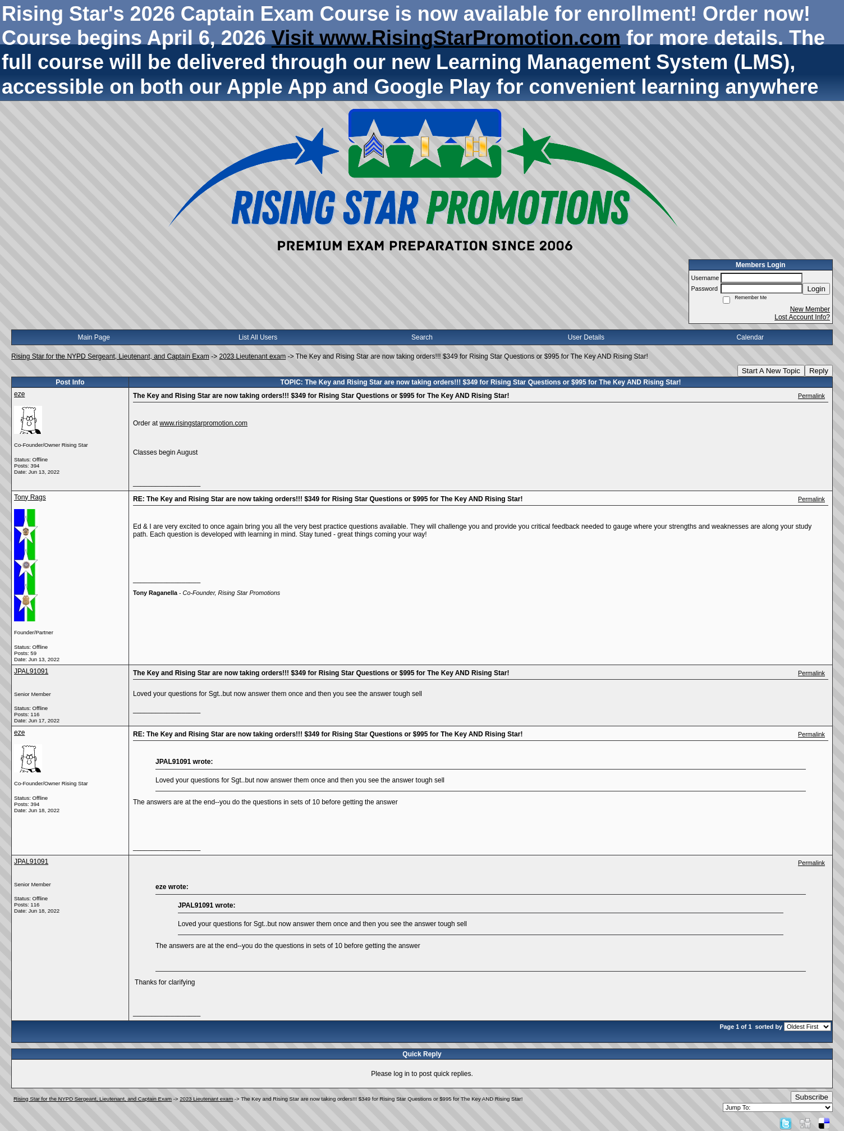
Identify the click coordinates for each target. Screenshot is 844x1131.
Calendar (750, 337)
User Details (586, 337)
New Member (810, 309)
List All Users (257, 337)
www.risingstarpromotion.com (203, 423)
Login (816, 289)
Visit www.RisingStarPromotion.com (446, 37)
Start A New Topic (771, 371)
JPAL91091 (31, 671)
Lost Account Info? (802, 317)
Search (422, 337)
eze (19, 394)
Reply (818, 371)
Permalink (811, 395)
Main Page (94, 337)
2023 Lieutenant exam (252, 356)
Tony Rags (30, 497)
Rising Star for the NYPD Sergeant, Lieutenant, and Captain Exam (110, 356)
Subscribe (811, 1097)
